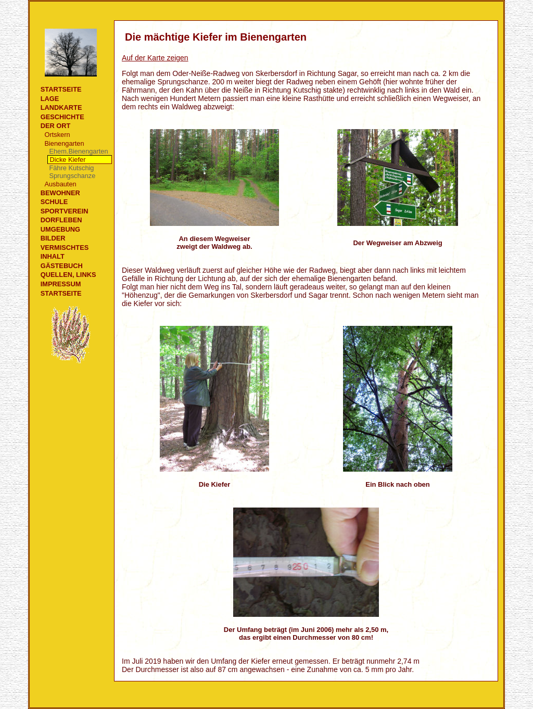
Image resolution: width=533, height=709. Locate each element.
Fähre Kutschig (71, 168)
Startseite (61, 89)
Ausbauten (60, 184)
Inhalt (53, 256)
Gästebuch (62, 266)
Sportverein (64, 211)
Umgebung (60, 229)
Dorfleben (61, 220)
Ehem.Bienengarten (78, 151)
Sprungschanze (72, 176)
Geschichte (62, 117)
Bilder (53, 238)
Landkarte (61, 107)
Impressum (61, 284)
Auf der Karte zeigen (155, 58)
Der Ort (56, 126)
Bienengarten (64, 143)
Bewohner (60, 193)
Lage (50, 99)
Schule (54, 202)
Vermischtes (64, 247)
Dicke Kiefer (67, 159)
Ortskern (57, 134)
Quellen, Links (68, 274)
